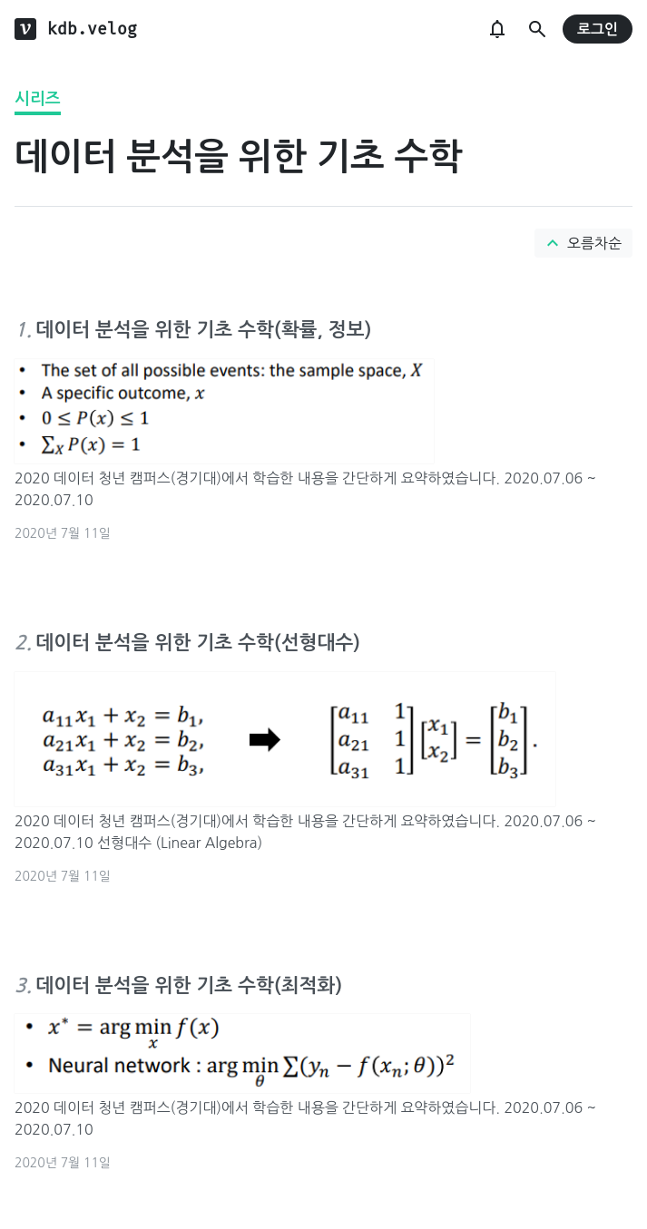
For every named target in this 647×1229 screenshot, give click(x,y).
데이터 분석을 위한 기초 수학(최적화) (188, 985)
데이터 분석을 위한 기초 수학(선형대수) (197, 642)
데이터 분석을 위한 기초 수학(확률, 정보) (203, 329)
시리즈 (38, 99)
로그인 (597, 29)
